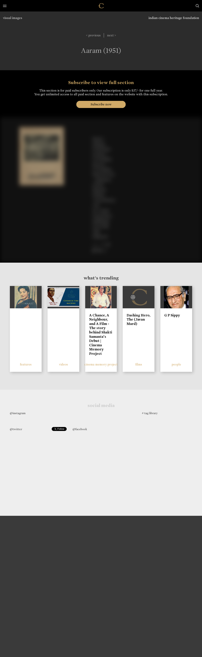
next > (111, 35)
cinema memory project (101, 364)
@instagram (17, 413)
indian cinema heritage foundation (174, 18)
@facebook (80, 429)
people (176, 364)
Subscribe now (101, 104)
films (138, 364)
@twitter (16, 429)
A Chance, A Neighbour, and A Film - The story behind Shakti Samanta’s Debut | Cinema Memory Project (100, 334)
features (26, 364)
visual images (12, 18)
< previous (93, 35)
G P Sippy (172, 315)
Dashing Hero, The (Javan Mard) (138, 319)
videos (63, 364)
